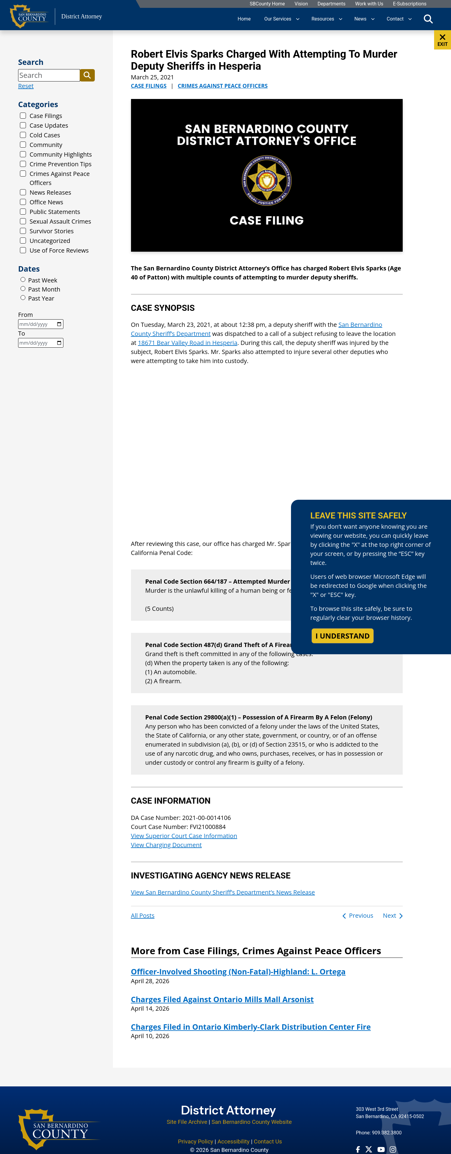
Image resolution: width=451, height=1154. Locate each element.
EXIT (442, 40)
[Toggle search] (428, 19)
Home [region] (244, 19)
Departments (331, 4)
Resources (323, 19)
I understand (342, 636)
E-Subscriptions (409, 4)
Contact (395, 19)
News (360, 19)
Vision (301, 4)
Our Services (277, 19)
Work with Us (369, 4)
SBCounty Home (267, 4)
